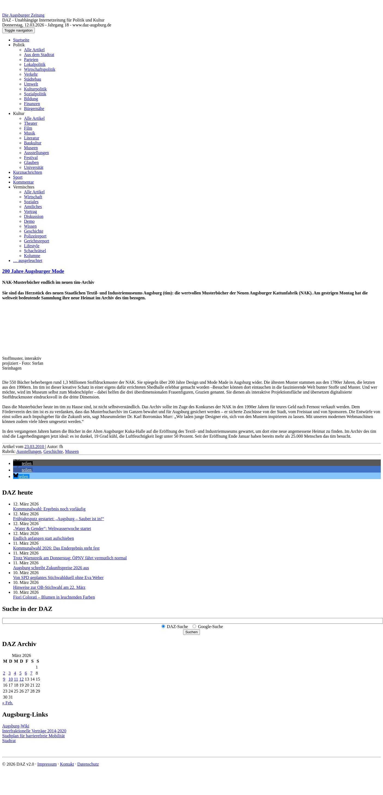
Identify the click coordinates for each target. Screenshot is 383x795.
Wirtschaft (33, 196)
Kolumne (32, 255)
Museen (31, 147)
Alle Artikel (34, 49)
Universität (33, 167)
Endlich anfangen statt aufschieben (43, 538)
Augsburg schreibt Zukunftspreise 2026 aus (51, 567)
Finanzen (32, 103)
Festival (31, 157)
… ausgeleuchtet (27, 260)
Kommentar (23, 182)
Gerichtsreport (36, 241)
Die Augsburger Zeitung (23, 15)
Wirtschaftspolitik (39, 69)
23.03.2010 (35, 446)
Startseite (21, 40)
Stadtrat (9, 740)
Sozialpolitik (35, 94)
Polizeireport (35, 236)
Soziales (31, 201)
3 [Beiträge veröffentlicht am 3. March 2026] (9, 673)
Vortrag (30, 211)
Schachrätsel (35, 250)
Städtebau (32, 79)
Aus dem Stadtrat (39, 54)
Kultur (19, 113)
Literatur (31, 138)
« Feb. (7, 702)
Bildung (31, 98)
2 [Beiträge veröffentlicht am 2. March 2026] (4, 673)
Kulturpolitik (35, 89)
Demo (29, 221)
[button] (23, 463)
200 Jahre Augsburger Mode (33, 271)
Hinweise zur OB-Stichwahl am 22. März (49, 587)
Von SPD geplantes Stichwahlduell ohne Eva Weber (58, 577)
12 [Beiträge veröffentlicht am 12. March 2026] (21, 679)
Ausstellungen (36, 152)
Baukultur (32, 143)
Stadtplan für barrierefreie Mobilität (33, 735)
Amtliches (33, 206)
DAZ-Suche (177, 626)
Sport (18, 177)
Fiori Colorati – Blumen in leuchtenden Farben (54, 597)
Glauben (31, 162)
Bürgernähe (34, 108)
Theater (30, 123)
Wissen (30, 226)
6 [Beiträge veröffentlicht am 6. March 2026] (26, 673)
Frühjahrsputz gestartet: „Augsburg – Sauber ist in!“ (58, 518)
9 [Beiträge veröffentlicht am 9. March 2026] (4, 679)
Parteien (31, 59)
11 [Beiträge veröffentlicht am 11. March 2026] (16, 679)
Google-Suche (210, 626)
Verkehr (31, 74)
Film (28, 128)
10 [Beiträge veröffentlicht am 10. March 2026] (10, 679)
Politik (19, 44)
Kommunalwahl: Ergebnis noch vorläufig (49, 509)
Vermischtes (23, 187)
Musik (29, 133)
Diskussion (33, 216)
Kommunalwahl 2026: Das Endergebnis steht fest (56, 548)
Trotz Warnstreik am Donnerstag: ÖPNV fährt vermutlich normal (70, 558)
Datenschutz (88, 764)
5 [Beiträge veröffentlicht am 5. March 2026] (20, 673)
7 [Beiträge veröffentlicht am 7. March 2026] (31, 673)
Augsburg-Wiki (15, 726)
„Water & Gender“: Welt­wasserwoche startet (52, 528)
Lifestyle (31, 245)
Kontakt (67, 764)
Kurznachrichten (27, 172)
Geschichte (33, 231)
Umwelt (31, 84)
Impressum (47, 764)
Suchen (191, 632)
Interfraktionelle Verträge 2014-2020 (34, 731)
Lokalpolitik (34, 64)
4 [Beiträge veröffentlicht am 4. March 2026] (15, 673)
